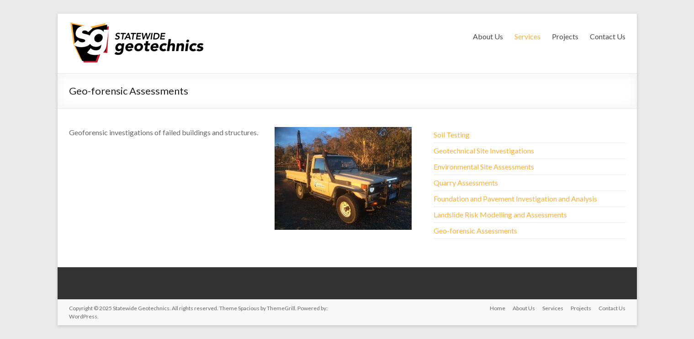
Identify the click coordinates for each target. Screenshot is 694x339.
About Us (488, 36)
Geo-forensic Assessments (475, 230)
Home (497, 308)
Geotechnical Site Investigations (484, 150)
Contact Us (607, 36)
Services (527, 36)
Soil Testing (452, 134)
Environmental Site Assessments (484, 166)
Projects (565, 36)
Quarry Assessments (466, 182)
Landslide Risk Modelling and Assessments (500, 214)
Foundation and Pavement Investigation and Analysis (515, 198)
